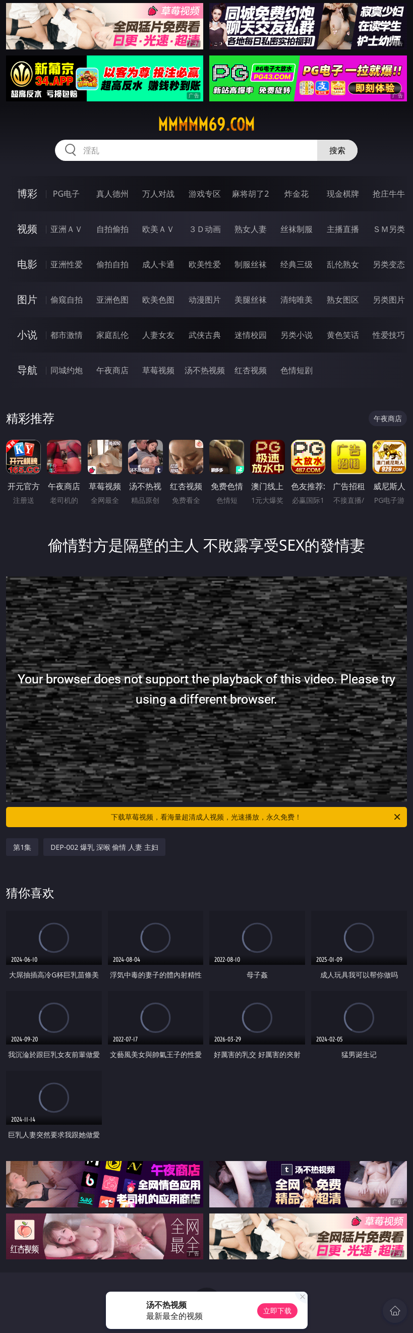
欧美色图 (158, 299)
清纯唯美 (296, 299)
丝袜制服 (296, 229)
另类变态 (389, 264)
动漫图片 (205, 299)
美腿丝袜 (250, 299)
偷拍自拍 (112, 264)
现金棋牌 (343, 193)
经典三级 (296, 264)
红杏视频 (250, 370)
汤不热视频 (205, 370)
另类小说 (296, 334)
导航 (27, 370)
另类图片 (389, 299)
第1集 (22, 847)
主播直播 (343, 229)
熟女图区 (343, 299)
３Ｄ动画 (205, 229)
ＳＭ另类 (389, 229)
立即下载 (277, 1310)
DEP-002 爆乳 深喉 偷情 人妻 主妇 (104, 847)
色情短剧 (296, 370)
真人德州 (112, 193)
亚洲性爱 (66, 264)
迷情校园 (250, 334)
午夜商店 (112, 370)
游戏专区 (205, 193)
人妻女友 (158, 334)
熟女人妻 (250, 229)
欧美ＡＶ (158, 229)
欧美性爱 (205, 264)
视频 (27, 229)
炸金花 (296, 193)
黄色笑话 (343, 334)
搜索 (337, 150)
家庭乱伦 (112, 334)
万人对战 (158, 193)
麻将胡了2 (250, 193)
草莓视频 (158, 370)
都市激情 (66, 334)
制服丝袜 (250, 264)
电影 (27, 264)
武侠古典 (205, 334)
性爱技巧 (389, 334)
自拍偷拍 (112, 229)
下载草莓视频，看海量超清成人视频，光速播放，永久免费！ (256, 817)
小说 (27, 334)
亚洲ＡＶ (66, 229)
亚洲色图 (112, 299)
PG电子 (66, 193)
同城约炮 (66, 370)
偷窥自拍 (66, 299)
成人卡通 (158, 264)
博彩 (27, 193)
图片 (27, 299)
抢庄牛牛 (389, 193)
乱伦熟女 (343, 264)
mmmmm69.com (206, 124)
